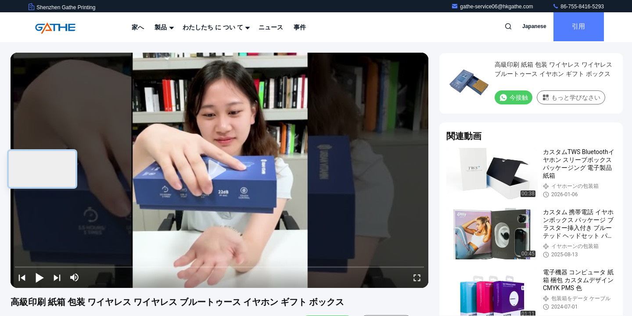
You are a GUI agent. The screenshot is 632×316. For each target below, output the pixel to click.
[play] (219, 170)
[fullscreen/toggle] (417, 277)
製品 (163, 27)
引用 (577, 27)
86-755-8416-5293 (578, 7)
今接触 (513, 97)
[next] (57, 277)
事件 (300, 27)
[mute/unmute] (74, 277)
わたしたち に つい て (215, 27)
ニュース (271, 27)
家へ (138, 27)
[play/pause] (39, 277)
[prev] (22, 277)
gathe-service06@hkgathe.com (493, 7)
